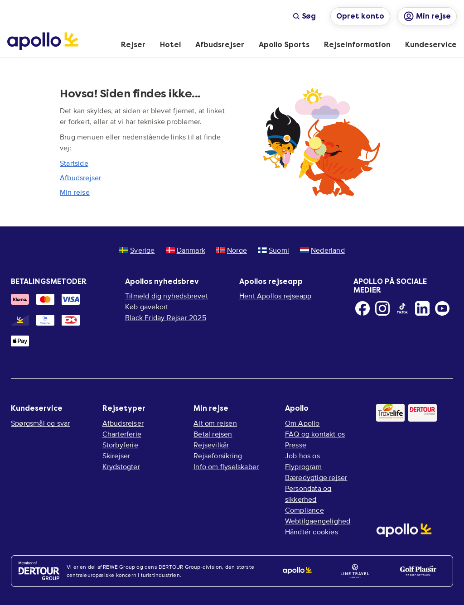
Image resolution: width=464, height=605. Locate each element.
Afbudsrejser (80, 177)
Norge (231, 250)
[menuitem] (133, 45)
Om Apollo (302, 423)
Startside (74, 163)
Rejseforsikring (217, 455)
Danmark (185, 250)
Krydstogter (121, 466)
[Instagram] (382, 308)
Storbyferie (120, 445)
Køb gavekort (146, 306)
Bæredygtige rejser (316, 477)
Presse (295, 445)
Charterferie (121, 434)
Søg (304, 16)
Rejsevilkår (211, 445)
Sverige (137, 250)
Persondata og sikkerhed (308, 493)
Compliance (304, 510)
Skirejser (116, 455)
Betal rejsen (212, 434)
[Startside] (42, 41)
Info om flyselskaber (226, 466)
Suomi (273, 250)
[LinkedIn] (422, 308)
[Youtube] (442, 308)
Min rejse (75, 192)
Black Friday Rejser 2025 (165, 317)
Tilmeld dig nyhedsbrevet (166, 296)
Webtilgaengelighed (318, 521)
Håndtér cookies (311, 532)
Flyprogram (303, 466)
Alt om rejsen (215, 423)
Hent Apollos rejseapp (275, 296)
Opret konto (360, 16)
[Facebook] (362, 308)
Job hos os (302, 455)
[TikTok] (402, 308)
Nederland (322, 250)
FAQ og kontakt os (315, 434)
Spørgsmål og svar (40, 423)
